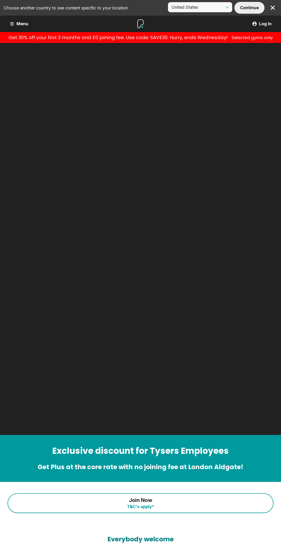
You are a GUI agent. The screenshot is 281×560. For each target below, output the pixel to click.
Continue (249, 7)
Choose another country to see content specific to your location (66, 7)
